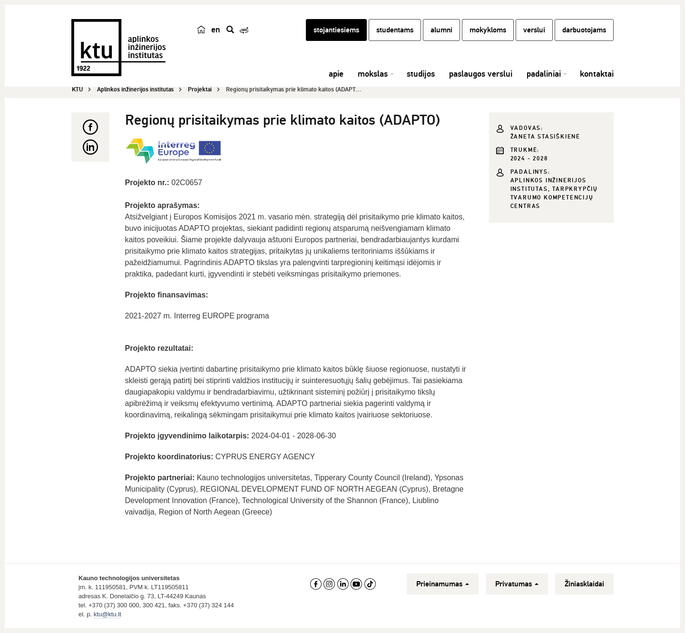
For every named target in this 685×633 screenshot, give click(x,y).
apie (336, 74)
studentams (394, 30)
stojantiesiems (336, 30)
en (215, 29)
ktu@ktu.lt (107, 614)
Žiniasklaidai (584, 584)
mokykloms (488, 30)
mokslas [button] (373, 74)
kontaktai (597, 74)
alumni (441, 30)
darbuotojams (584, 30)
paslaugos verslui (480, 74)
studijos (421, 74)
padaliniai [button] (544, 74)
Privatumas (516, 584)
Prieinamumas (442, 584)
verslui (534, 30)
